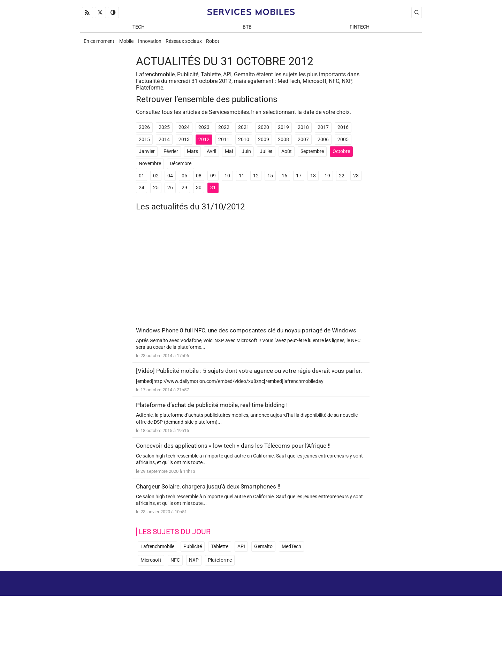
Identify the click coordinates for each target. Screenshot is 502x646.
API (241, 569)
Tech (138, 28)
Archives (409, 611)
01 (141, 180)
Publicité (192, 569)
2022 (223, 132)
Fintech (360, 28)
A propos (323, 611)
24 (141, 192)
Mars (192, 156)
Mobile (127, 44)
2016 (343, 132)
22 (341, 180)
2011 (223, 144)
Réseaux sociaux (191, 44)
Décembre (180, 168)
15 (270, 180)
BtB (247, 28)
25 (156, 192)
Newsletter (334, 621)
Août (286, 156)
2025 (164, 132)
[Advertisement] (251, 276)
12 (256, 180)
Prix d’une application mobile (386, 621)
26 (170, 192)
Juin (246, 156)
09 (213, 180)
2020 (263, 132)
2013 (184, 144)
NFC (175, 583)
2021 (243, 132)
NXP (194, 583)
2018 (303, 132)
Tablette (219, 569)
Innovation (153, 44)
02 (156, 180)
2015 (144, 144)
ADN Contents (392, 632)
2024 (184, 132)
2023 (204, 132)
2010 (243, 144)
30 (198, 192)
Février (170, 156)
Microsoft (150, 583)
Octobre (341, 156)
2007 (303, 144)
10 (227, 180)
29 (184, 192)
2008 (283, 144)
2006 (323, 144)
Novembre (150, 168)
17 (299, 180)
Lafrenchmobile (157, 569)
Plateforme (220, 583)
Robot (222, 44)
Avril (211, 156)
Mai (229, 156)
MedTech (291, 569)
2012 (204, 144)
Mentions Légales (366, 611)
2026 (144, 132)
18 (313, 180)
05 (184, 180)
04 (170, 180)
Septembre (312, 156)
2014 (164, 144)
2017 (323, 132)
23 (356, 180)
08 (198, 180)
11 (241, 180)
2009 (263, 144)
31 (213, 192)
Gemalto (263, 569)
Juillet (266, 156)
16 (284, 180)
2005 (343, 144)
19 (327, 180)
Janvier (147, 156)
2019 (283, 132)
